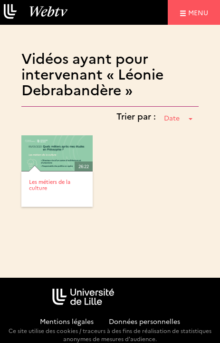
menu (199, 12)
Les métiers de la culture (49, 184)
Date (178, 117)
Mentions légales (67, 321)
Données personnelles (144, 321)
